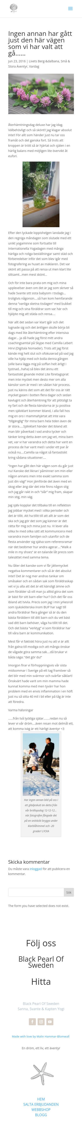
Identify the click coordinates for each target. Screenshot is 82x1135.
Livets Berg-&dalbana (44, 61)
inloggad (36, 869)
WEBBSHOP (41, 1109)
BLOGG (41, 1114)
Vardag (34, 66)
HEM (41, 1099)
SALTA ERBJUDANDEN (41, 1104)
